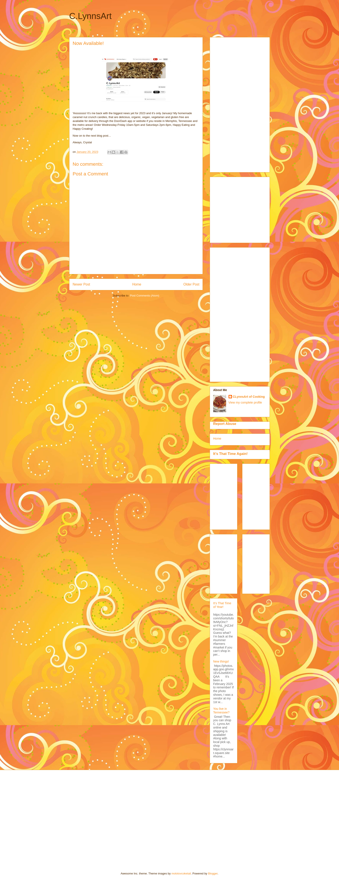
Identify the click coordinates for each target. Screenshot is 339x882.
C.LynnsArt (90, 16)
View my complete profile (245, 402)
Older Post (191, 284)
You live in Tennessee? (221, 710)
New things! (221, 661)
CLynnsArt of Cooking (249, 396)
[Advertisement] (230, 103)
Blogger (212, 873)
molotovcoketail (181, 873)
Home (136, 284)
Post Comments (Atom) (144, 295)
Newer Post (81, 284)
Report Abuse (224, 424)
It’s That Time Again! (230, 454)
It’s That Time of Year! (222, 605)
